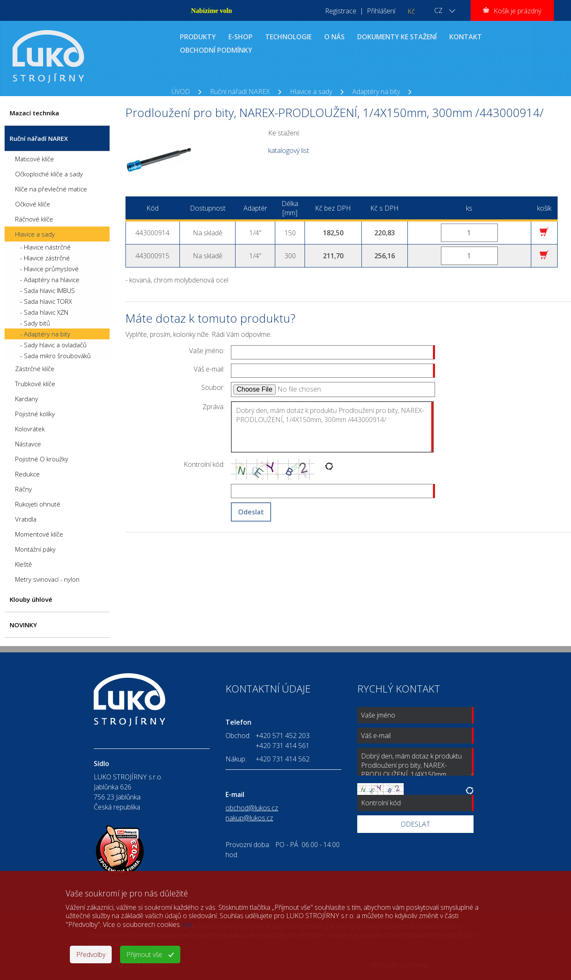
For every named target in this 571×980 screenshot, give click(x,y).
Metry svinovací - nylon (47, 579)
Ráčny (23, 489)
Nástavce (28, 444)
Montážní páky (35, 549)
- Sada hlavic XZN (44, 312)
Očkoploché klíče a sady (49, 174)
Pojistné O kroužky (41, 459)
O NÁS (334, 36)
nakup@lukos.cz (249, 817)
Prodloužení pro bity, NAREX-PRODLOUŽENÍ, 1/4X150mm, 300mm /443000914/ (289, 100)
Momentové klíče (39, 534)
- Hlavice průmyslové (49, 269)
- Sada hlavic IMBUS (47, 290)
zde (187, 924)
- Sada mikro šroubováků (55, 355)
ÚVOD (181, 91)
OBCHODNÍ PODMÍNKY (216, 50)
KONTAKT (465, 36)
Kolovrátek (30, 429)
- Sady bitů (35, 323)
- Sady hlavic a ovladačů (53, 345)
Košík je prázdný (517, 10)
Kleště (23, 564)
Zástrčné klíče (34, 368)
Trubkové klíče (35, 383)
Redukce (27, 474)
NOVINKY (23, 625)
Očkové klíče (32, 204)
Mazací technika (34, 113)
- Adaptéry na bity (45, 334)
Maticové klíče (34, 159)
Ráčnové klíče (34, 219)
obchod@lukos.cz (251, 807)
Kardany (26, 399)
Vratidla (25, 519)
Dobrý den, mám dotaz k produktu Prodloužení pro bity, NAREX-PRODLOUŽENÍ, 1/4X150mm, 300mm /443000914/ (332, 427)
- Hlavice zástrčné (45, 258)
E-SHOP (240, 36)
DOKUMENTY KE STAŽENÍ (397, 36)
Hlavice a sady (311, 91)
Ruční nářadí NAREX (240, 91)
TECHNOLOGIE (288, 36)
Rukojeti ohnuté (37, 504)
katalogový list (288, 150)
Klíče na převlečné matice (51, 189)
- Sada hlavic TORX (46, 301)
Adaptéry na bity (376, 91)
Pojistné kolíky (35, 414)
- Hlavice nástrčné (45, 247)
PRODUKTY (198, 36)
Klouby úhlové (31, 599)
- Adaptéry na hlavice (49, 279)
